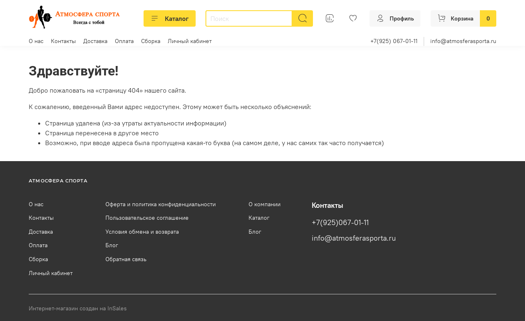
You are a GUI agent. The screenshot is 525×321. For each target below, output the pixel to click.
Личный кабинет (190, 41)
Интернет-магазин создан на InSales (78, 308)
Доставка (95, 41)
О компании (265, 204)
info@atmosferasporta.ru (463, 41)
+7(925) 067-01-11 (394, 41)
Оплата (124, 41)
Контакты (63, 41)
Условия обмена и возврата (142, 231)
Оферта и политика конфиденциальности (160, 204)
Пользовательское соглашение (147, 217)
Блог (111, 245)
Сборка (150, 41)
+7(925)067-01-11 (340, 222)
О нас (36, 41)
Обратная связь (125, 259)
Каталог (170, 18)
